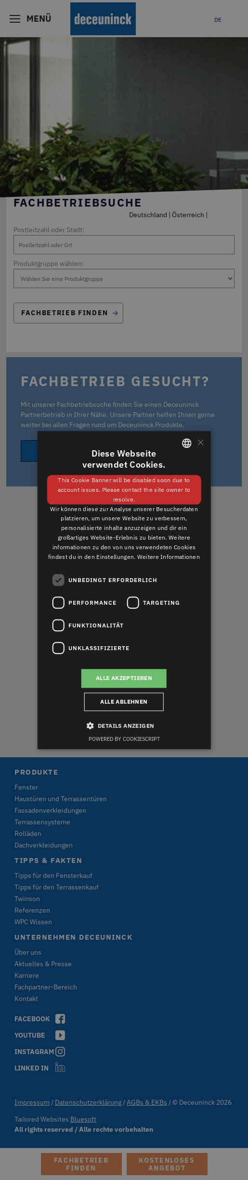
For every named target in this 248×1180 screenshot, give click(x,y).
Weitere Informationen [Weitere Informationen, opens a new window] (168, 556)
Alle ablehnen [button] (123, 701)
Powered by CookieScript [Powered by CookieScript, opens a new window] (124, 739)
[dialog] (124, 590)
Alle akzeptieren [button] (124, 678)
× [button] (200, 442)
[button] (124, 725)
